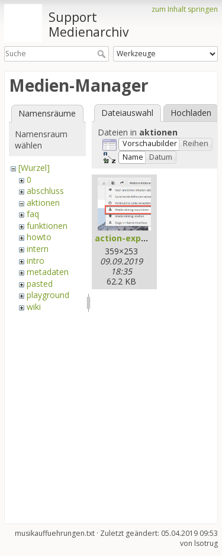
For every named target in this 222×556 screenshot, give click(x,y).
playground (48, 294)
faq (33, 213)
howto (39, 237)
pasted (40, 283)
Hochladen (190, 112)
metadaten (48, 271)
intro (35, 260)
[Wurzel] (34, 167)
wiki (34, 306)
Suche (102, 54)
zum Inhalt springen (185, 9)
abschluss (45, 190)
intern (38, 248)
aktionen (43, 202)
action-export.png (134, 238)
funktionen (47, 225)
